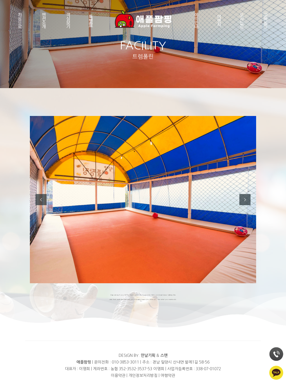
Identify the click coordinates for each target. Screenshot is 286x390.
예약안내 (196, 20)
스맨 (164, 355)
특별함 (91, 20)
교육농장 (266, 20)
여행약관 (168, 375)
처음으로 (20, 20)
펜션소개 (44, 20)
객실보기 (68, 20)
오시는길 (242, 20)
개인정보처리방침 (143, 375)
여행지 (219, 20)
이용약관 (118, 375)
